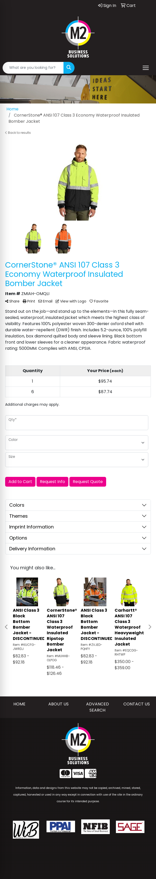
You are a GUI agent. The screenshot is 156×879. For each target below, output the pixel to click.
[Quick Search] (33, 68)
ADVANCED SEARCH (97, 707)
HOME (19, 704)
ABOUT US (58, 704)
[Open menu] (146, 68)
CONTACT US (136, 704)
